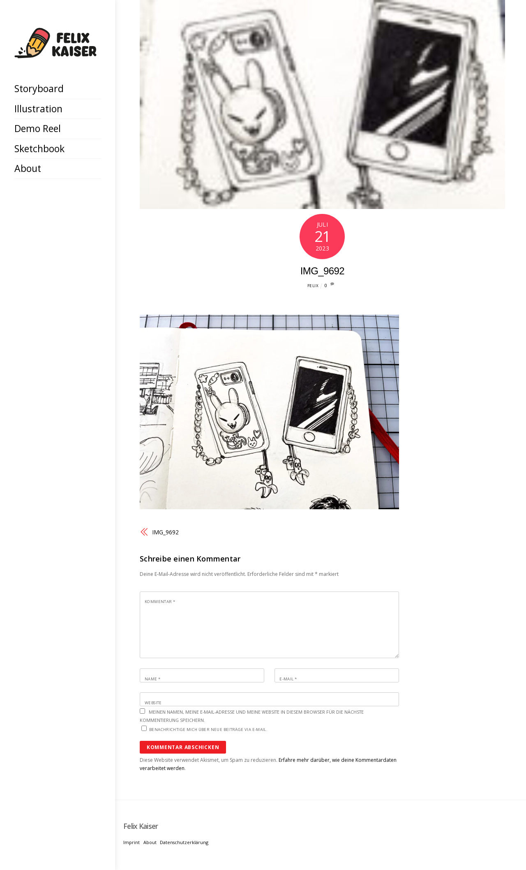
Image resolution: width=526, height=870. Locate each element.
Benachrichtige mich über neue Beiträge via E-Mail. (208, 729)
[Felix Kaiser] (55, 51)
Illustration (38, 108)
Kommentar (160, 601)
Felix (312, 285)
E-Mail (288, 679)
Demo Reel (37, 128)
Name (152, 679)
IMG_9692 (322, 270)
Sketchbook (39, 148)
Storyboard (39, 88)
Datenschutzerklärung (184, 842)
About (27, 168)
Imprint (131, 842)
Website (153, 702)
